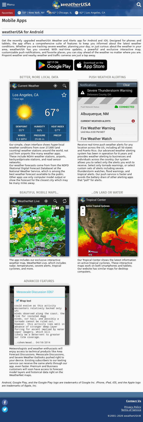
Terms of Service (131, 410)
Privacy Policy (132, 407)
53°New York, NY (30, 13)
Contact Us (133, 401)
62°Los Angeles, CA (89, 13)
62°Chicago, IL (59, 13)
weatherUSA (71, 4)
